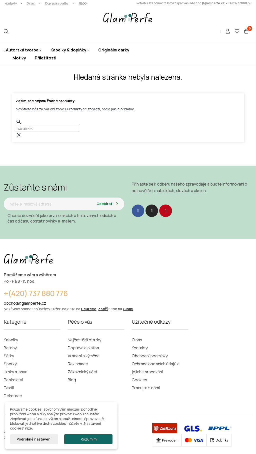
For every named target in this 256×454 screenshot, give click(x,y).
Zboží (103, 308)
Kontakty (11, 3)
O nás (30, 3)
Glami (128, 308)
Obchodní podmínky (150, 356)
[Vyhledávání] (48, 128)
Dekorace (13, 396)
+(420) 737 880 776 (36, 293)
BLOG (82, 3)
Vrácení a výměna (84, 356)
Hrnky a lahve (16, 372)
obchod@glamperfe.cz (207, 3)
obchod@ (13, 303)
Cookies (139, 380)
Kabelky (11, 340)
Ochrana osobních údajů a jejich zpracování (156, 368)
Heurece (88, 308)
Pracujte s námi (146, 388)
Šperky (10, 364)
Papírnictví (13, 380)
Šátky (9, 356)
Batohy (10, 348)
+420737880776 (240, 3)
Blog (72, 380)
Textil (9, 388)
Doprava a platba (56, 3)
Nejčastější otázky (84, 340)
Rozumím (88, 439)
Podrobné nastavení (34, 439)
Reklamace (78, 364)
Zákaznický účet (83, 372)
